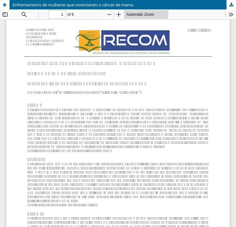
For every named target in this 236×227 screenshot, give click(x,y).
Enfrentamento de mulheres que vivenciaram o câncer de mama (73, 5)
